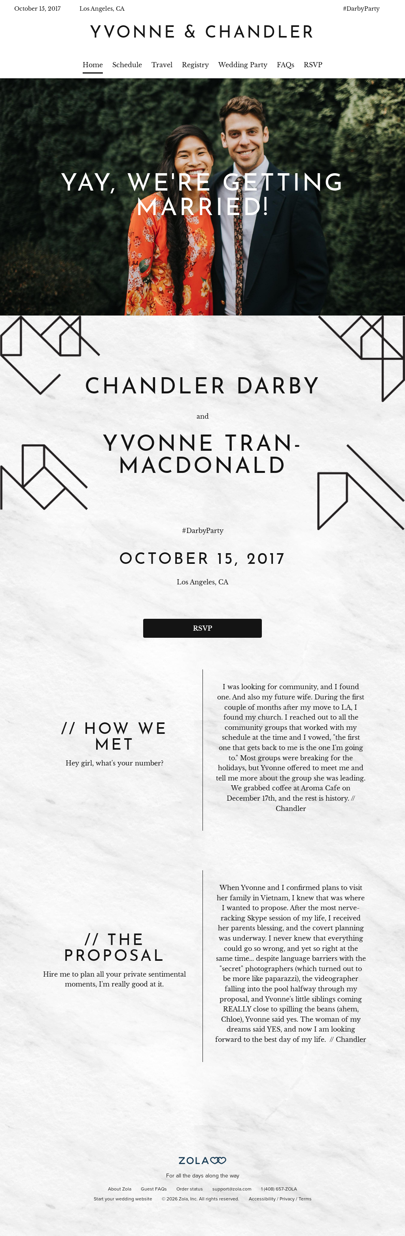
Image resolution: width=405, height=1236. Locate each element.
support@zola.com (232, 1189)
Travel (161, 65)
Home (93, 65)
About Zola (119, 1189)
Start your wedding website (123, 1199)
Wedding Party (242, 65)
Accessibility (262, 1199)
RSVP (313, 65)
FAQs (285, 65)
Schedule (127, 65)
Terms (305, 1199)
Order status (189, 1189)
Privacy (287, 1199)
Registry (195, 65)
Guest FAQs (154, 1189)
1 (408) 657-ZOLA (279, 1189)
